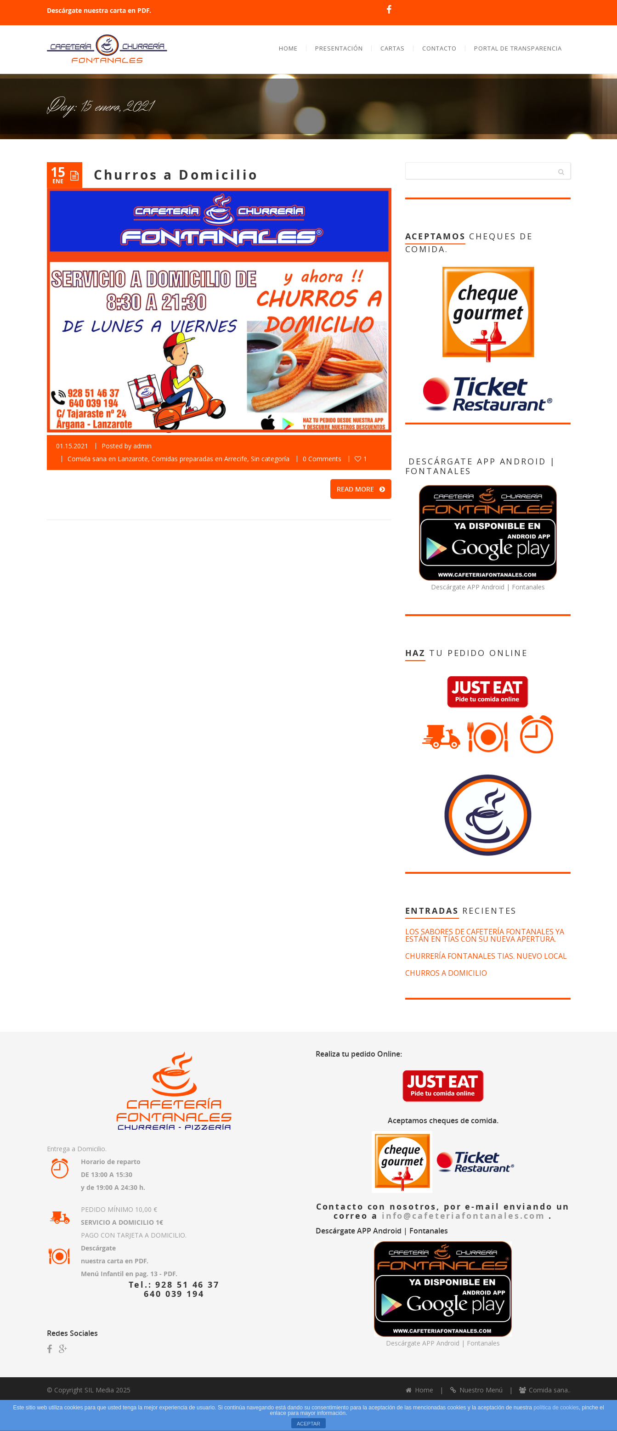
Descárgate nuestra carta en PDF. (99, 10)
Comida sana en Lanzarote (108, 461)
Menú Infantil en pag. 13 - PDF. (129, 1276)
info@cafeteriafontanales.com (465, 1217)
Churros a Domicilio (176, 177)
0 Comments (322, 461)
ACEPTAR (308, 1423)
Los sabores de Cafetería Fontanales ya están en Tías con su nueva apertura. (484, 937)
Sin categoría (270, 461)
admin (142, 448)
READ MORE (361, 491)
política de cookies (556, 1407)
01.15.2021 (72, 448)
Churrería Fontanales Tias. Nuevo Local (486, 958)
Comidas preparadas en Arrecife (199, 461)
